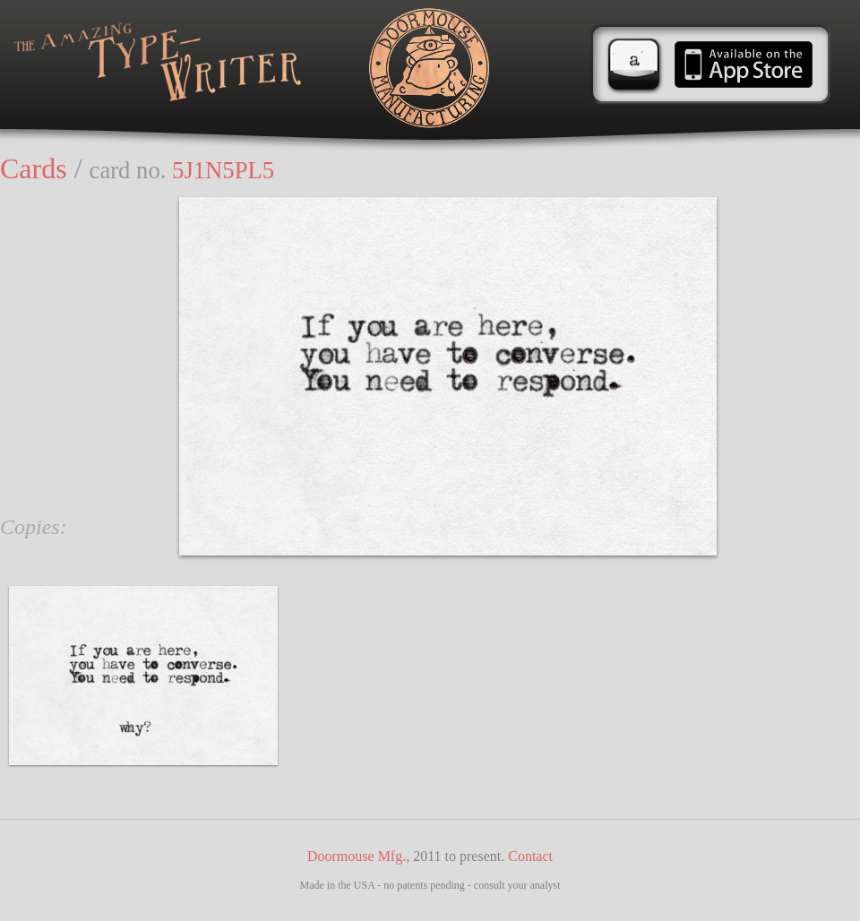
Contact (530, 856)
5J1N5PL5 (223, 170)
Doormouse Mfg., (358, 856)
